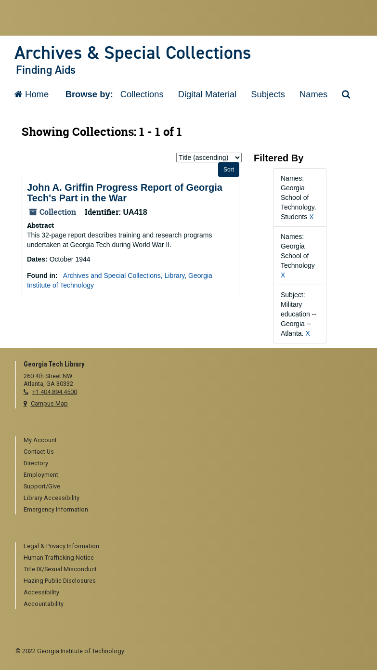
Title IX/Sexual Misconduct (60, 569)
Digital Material (207, 94)
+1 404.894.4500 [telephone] (54, 391)
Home (31, 94)
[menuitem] (193, 440)
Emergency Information (56, 509)
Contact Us (39, 451)
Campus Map (49, 403)
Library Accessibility (51, 497)
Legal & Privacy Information (61, 546)
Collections (142, 94)
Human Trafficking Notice (59, 557)
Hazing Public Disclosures (60, 580)
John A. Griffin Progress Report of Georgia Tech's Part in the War (124, 192)
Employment (41, 474)
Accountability (44, 603)
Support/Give (42, 486)
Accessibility (41, 592)
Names (313, 94)
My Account (40, 440)
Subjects (268, 94)
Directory (36, 463)
